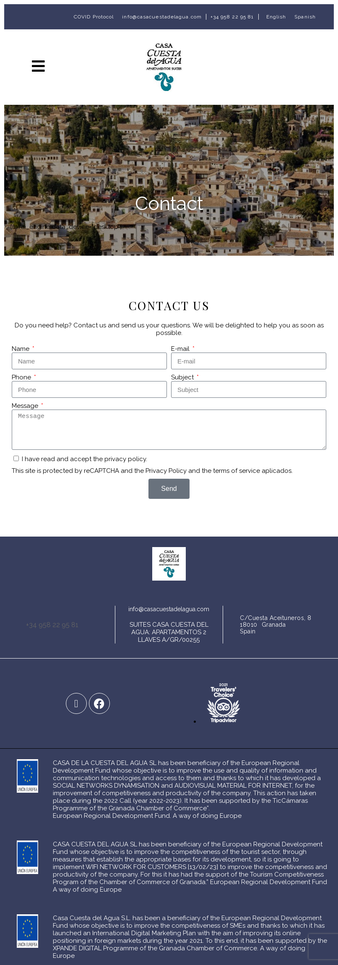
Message (26, 406)
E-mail (181, 349)
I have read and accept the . (84, 459)
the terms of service (231, 471)
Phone (22, 377)
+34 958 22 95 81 (232, 17)
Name (21, 349)
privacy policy (125, 459)
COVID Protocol (94, 17)
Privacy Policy (166, 471)
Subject (183, 377)
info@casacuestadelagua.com (162, 17)
